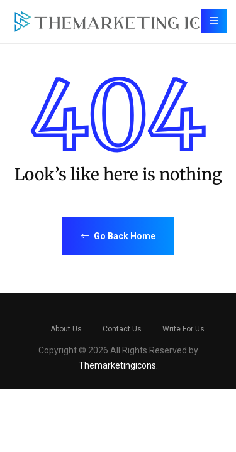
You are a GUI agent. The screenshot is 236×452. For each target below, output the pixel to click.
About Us (66, 329)
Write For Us (183, 329)
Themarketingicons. (118, 365)
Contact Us (122, 329)
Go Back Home (118, 236)
